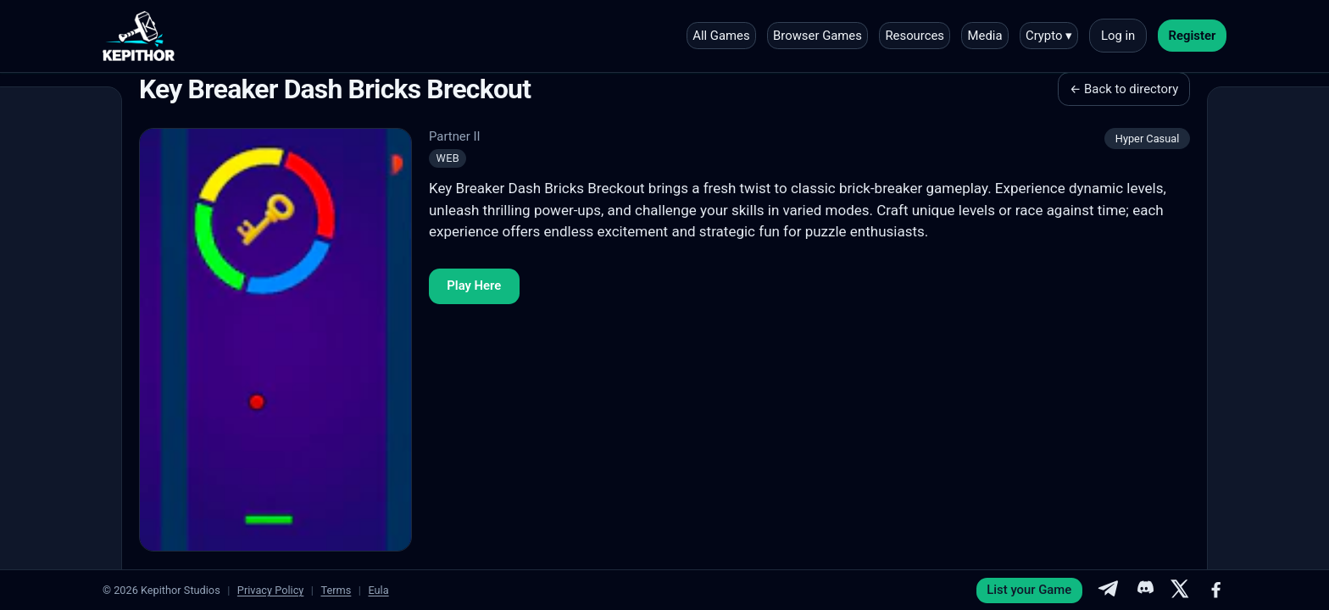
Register (1192, 35)
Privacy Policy (270, 590)
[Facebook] (1216, 590)
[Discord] (1144, 590)
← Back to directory (1124, 89)
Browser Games (817, 35)
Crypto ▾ (1049, 35)
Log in (1118, 35)
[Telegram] (1108, 590)
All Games (720, 35)
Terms (335, 590)
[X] (1180, 590)
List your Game (1029, 589)
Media (985, 35)
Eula (378, 590)
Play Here (474, 285)
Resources (914, 35)
